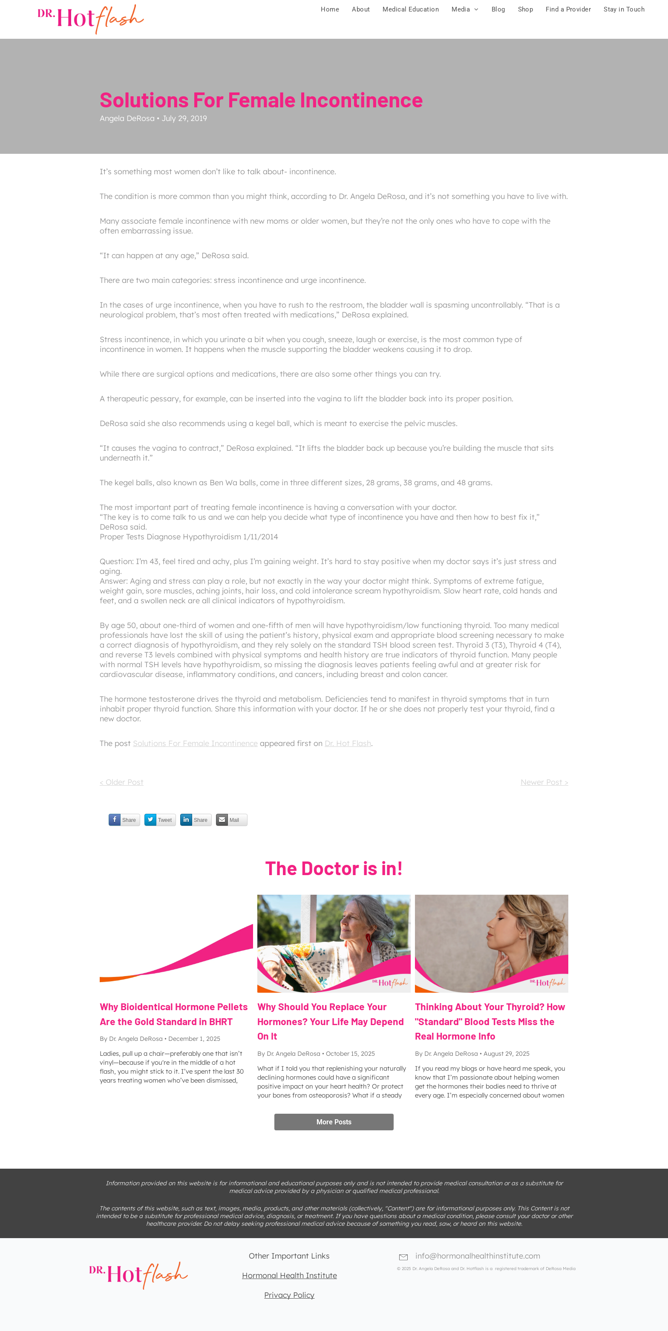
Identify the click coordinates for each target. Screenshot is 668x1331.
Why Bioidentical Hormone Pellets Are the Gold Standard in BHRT (174, 1013)
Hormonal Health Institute (289, 1275)
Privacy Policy (289, 1295)
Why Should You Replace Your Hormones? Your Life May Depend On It (330, 1021)
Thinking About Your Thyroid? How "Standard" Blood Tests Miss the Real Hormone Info (490, 1021)
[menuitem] (330, 9)
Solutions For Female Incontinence (195, 743)
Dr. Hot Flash (348, 743)
